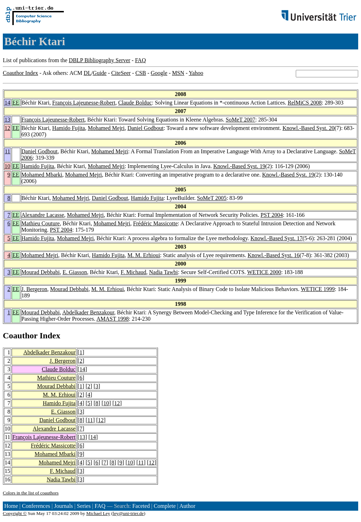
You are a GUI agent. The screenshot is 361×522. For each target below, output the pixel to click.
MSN (178, 73)
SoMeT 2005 (212, 198)
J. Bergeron (34, 289)
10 (7, 166)
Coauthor (20, 335)
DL (87, 73)
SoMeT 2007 (240, 120)
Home (11, 506)
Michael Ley (98, 513)
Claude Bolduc (135, 103)
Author (187, 506)
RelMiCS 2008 (305, 103)
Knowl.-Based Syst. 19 (239, 166)
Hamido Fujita (68, 128)
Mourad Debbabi (41, 272)
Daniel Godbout (145, 128)
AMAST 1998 (113, 319)
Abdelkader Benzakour (88, 312)
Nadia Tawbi (163, 272)
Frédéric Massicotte (155, 223)
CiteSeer (121, 73)
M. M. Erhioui (143, 255)
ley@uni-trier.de (128, 513)
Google (159, 73)
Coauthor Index (20, 73)
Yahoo (196, 73)
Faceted (141, 506)
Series (84, 506)
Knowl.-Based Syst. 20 (308, 128)
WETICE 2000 (264, 272)
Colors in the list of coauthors (31, 493)
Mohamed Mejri (106, 128)
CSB (140, 73)
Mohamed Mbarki (42, 175)
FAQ (140, 60)
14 (7, 103)
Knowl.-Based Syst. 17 (276, 238)
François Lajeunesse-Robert (83, 103)
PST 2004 (272, 215)
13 (7, 120)
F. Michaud (133, 272)
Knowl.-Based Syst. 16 (273, 255)
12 (7, 128)
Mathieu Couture (41, 223)
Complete (165, 506)
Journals (63, 506)
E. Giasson (74, 272)
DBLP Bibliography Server (99, 60)
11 (7, 151)
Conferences (36, 506)
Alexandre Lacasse (43, 215)
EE (15, 103)
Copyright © (15, 513)
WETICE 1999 (318, 289)
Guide (99, 73)
